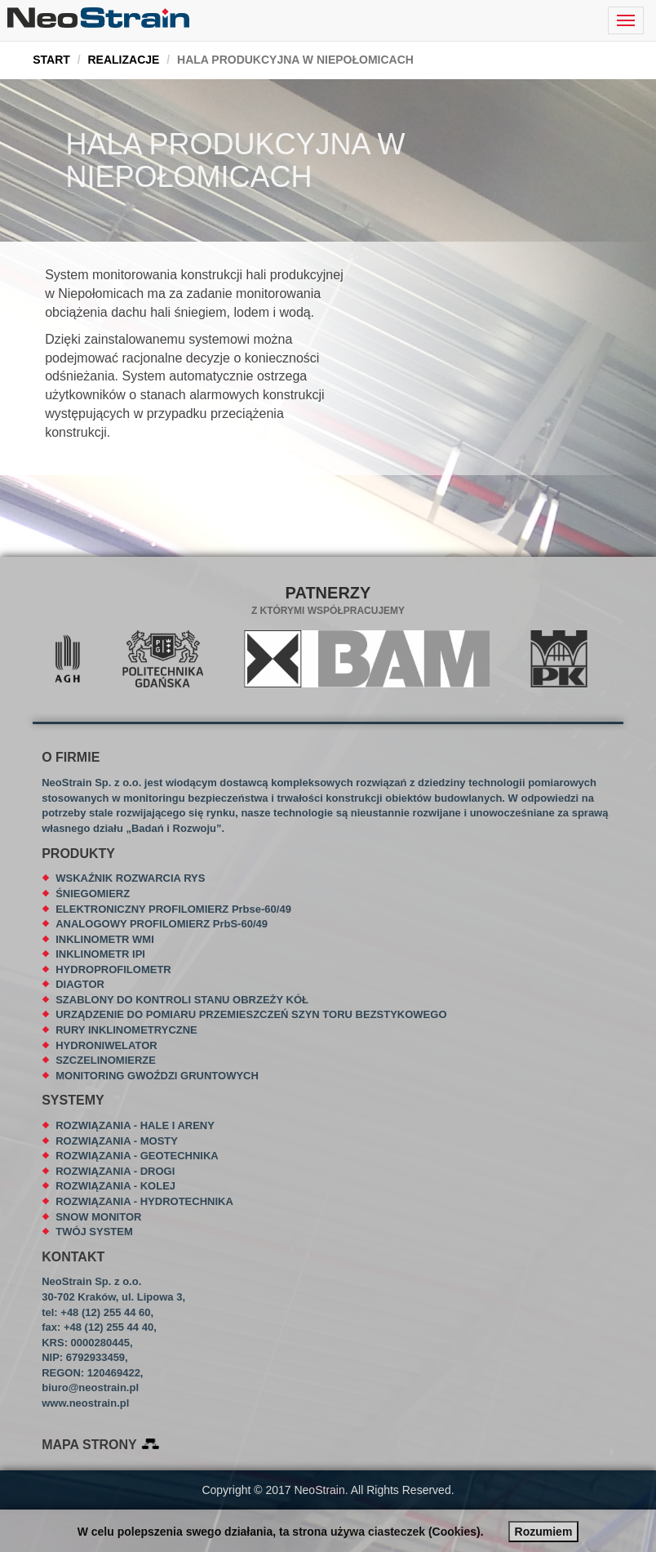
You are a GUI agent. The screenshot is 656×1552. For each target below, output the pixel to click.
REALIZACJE (123, 59)
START (51, 59)
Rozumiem (544, 1531)
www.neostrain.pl (85, 1403)
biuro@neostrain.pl (90, 1387)
